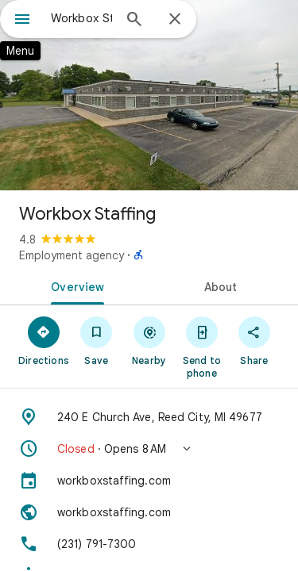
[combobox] (81, 18)
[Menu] (22, 20)
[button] (149, 449)
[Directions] (43, 340)
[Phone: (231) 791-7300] (149, 544)
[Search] (134, 20)
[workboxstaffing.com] (149, 480)
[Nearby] (148, 340)
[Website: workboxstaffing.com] (149, 512)
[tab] (74, 285)
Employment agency (71, 255)
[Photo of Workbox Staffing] (149, 95)
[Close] (174, 20)
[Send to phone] (202, 346)
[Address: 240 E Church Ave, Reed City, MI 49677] (149, 417)
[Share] (254, 340)
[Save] (96, 340)
